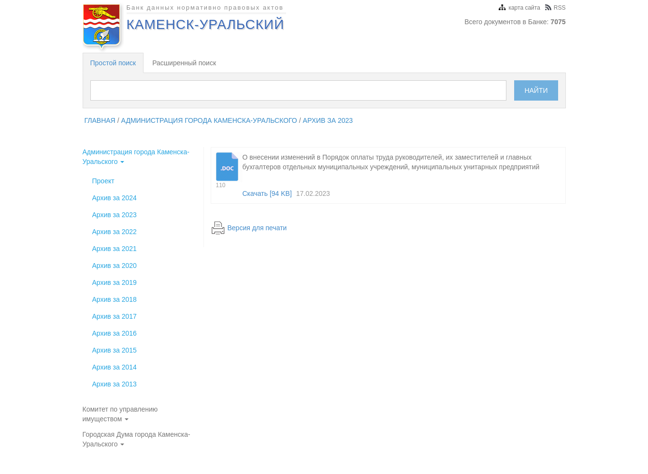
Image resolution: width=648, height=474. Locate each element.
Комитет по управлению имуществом (120, 414)
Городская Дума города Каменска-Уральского (136, 439)
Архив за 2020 (114, 265)
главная (100, 120)
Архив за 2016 (114, 333)
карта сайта (519, 7)
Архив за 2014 (114, 367)
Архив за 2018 (114, 299)
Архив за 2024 (114, 198)
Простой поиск (113, 63)
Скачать (267, 193)
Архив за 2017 (114, 316)
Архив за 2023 (328, 120)
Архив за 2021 (114, 248)
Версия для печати (257, 228)
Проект (103, 181)
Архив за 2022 (114, 232)
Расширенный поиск (184, 63)
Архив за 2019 (114, 282)
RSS (555, 7)
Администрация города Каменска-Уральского (209, 120)
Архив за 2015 (114, 350)
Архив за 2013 (114, 384)
